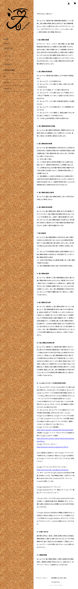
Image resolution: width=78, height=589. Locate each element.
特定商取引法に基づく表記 (58, 578)
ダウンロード (9, 56)
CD (6, 52)
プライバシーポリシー (42, 578)
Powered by (55, 585)
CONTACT (7, 64)
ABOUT (6, 44)
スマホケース (9, 60)
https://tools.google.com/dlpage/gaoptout (52, 470)
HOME (6, 39)
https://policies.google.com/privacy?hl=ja (52, 447)
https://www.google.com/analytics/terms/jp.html (55, 430)
